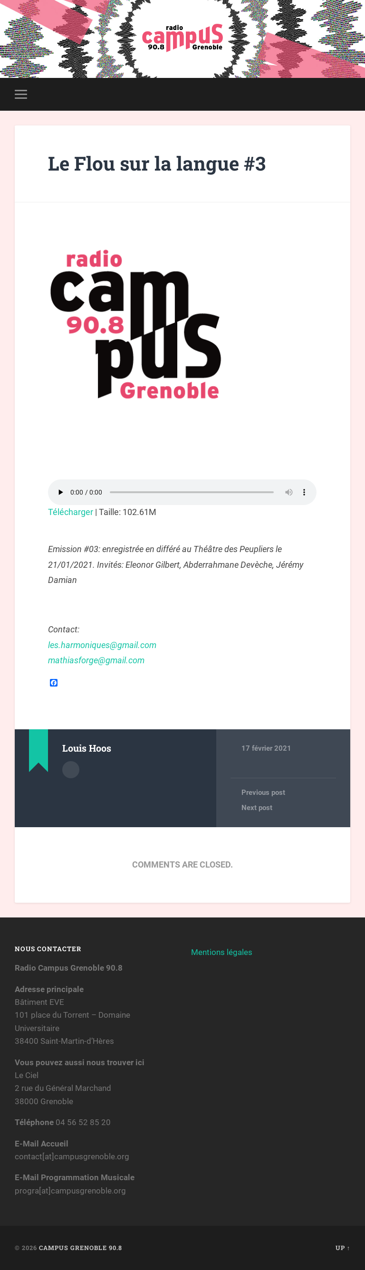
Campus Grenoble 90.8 (80, 1247)
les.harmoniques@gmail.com (102, 645)
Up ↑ (343, 1247)
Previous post (263, 792)
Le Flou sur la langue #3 (157, 163)
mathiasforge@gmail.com (96, 660)
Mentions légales (221, 952)
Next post (256, 807)
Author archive (70, 769)
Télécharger (70, 512)
